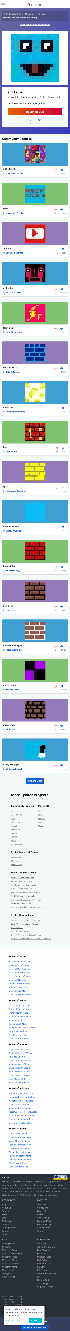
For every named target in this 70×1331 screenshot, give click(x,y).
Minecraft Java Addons (19, 1108)
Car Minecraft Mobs (18, 1024)
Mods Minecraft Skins (19, 965)
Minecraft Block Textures (20, 1060)
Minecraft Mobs (9, 1256)
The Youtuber (12, 689)
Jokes (13, 818)
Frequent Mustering (15, 411)
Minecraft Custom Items (20, 1137)
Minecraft (29, 14)
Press (4, 1214)
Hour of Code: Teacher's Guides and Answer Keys (31, 938)
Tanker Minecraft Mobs (19, 1031)
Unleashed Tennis (14, 173)
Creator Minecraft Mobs (20, 1005)
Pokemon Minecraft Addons (21, 1119)
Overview (41, 1204)
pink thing (8, 288)
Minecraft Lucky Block (19, 1064)
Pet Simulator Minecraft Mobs (22, 1027)
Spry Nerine (11, 451)
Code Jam (6, 1273)
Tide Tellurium (13, 372)
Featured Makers (45, 1221)
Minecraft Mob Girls (18, 1020)
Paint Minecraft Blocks (19, 1056)
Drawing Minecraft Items (20, 1159)
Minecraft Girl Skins (18, 991)
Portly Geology (13, 570)
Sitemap (6, 1224)
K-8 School (42, 1270)
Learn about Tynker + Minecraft (35, 24)
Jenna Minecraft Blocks (19, 1082)
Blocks (42, 14)
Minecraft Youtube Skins (20, 969)
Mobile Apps (8, 1221)
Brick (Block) (39, 103)
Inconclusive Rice (14, 649)
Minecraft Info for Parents (21, 903)
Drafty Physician (13, 530)
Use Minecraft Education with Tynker (26, 900)
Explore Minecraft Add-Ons (22, 889)
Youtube (7, 248)
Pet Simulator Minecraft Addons (23, 1112)
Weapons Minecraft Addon (21, 1100)
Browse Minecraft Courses (22, 881)
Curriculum (42, 1207)
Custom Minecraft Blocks (20, 1053)
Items (40, 822)
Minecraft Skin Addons (19, 1104)
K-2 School (42, 1266)
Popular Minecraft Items (20, 1144)
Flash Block (8, 328)
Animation (15, 829)
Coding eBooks (9, 1227)
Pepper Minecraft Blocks (20, 1075)
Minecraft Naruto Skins (19, 980)
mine (5, 208)
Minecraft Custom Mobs (20, 1038)
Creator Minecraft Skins (20, 976)
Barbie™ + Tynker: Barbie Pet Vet (24, 924)
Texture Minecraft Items (20, 1155)
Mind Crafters (16, 864)
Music (13, 840)
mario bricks (9, 725)
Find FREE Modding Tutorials (23, 896)
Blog (4, 1204)
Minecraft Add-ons (11, 1263)
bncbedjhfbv (9, 566)
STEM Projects (44, 1283)
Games (14, 833)
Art (12, 811)
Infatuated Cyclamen (16, 491)
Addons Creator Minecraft (21, 1093)
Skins (40, 811)
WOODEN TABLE (13, 292)
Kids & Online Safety (12, 1305)
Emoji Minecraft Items (19, 1148)
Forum (5, 1231)
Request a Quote (45, 1286)
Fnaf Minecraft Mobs (18, 1013)
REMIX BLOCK (35, 111)
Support (6, 1211)
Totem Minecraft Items (19, 1152)
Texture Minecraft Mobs (20, 1009)
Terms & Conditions (11, 1299)
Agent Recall (16, 857)
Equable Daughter (14, 252)
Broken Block (9, 685)
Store (4, 1234)
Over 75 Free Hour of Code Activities (26, 935)
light (5, 486)
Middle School (44, 1256)
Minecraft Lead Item (18, 1133)
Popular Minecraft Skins (20, 972)
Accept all (35, 1320)
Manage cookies (13, 1320)
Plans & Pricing (44, 1224)
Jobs (4, 1217)
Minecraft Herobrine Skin (20, 994)
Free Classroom (44, 1250)
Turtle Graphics (17, 844)
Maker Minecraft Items (19, 1141)
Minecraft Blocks (10, 1260)
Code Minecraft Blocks (19, 1079)
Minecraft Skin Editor (12, 1253)
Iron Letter (11, 610)
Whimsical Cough (14, 769)
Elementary (42, 1253)
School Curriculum (46, 1246)
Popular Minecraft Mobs (20, 1016)
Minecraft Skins (9, 1250)
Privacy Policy (10, 1302)
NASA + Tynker (17, 927)
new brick (8, 606)
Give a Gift (42, 1211)
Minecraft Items (9, 1266)
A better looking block (14, 645)
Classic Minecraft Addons (20, 1123)
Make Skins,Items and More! (22, 877)
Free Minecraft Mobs (18, 1035)
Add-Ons (41, 818)
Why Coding (43, 1217)
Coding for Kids (13, 14)
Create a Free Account (35, 1327)
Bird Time (10, 729)
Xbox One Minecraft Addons (22, 1115)
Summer (41, 1231)
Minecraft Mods (9, 1270)
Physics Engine (17, 822)
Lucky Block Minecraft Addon (22, 1097)
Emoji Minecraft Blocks (19, 1068)
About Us (6, 1207)
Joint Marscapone (14, 332)
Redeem (41, 1214)
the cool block (10, 367)
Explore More (35, 781)
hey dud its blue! (11, 526)
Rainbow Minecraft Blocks (21, 1071)
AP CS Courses (44, 1263)
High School (43, 1260)
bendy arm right (11, 764)
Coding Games (9, 1243)
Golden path (9, 407)
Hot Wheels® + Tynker (20, 931)
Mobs (40, 826)
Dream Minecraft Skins (19, 983)
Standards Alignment (47, 1273)
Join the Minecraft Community (23, 885)
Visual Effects (16, 815)
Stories (14, 837)
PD (38, 1276)
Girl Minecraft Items (18, 1163)
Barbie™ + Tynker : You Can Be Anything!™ (28, 920)
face (5, 447)
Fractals (14, 826)
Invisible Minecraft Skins (20, 961)
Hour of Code (8, 1276)
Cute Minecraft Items (18, 1166)
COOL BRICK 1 (9, 169)
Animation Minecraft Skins (21, 987)
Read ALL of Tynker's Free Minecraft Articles (29, 907)
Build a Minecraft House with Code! (25, 892)
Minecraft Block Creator (20, 1049)
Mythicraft (15, 861)
